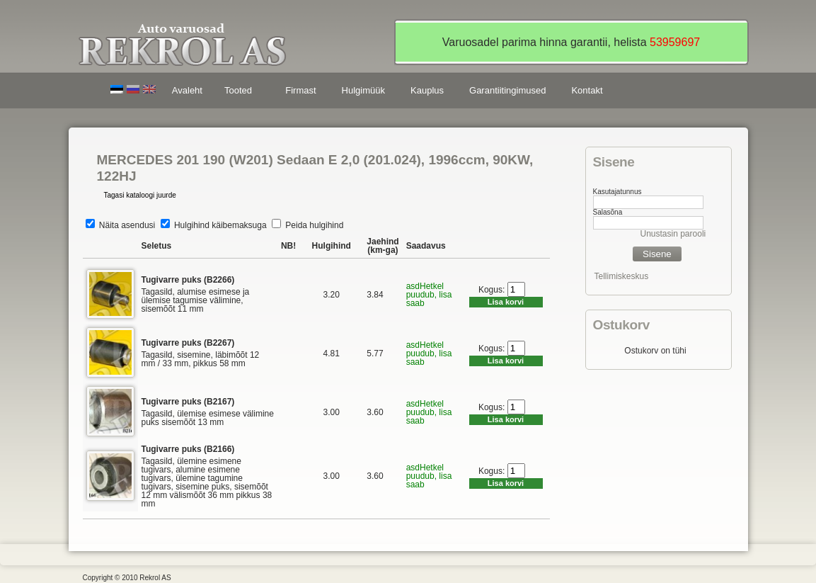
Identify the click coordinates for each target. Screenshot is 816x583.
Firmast (300, 90)
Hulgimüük (363, 90)
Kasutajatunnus (617, 192)
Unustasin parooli (673, 234)
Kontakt (586, 90)
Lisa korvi (506, 302)
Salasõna (608, 212)
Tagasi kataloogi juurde (140, 195)
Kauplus (427, 90)
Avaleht (187, 90)
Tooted (240, 92)
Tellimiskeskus (621, 276)
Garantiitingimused (507, 90)
